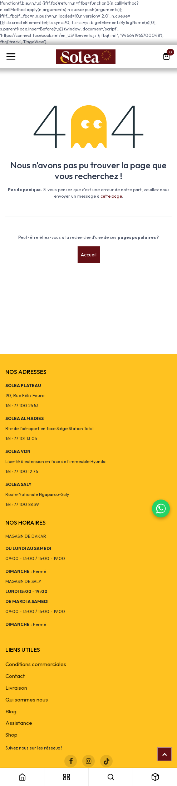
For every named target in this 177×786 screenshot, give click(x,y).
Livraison (16, 687)
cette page (111, 196)
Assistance (18, 722)
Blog (10, 711)
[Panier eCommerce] (166, 56)
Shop (11, 734)
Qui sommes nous (26, 699)
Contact (15, 675)
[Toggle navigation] (10, 56)
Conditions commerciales (35, 664)
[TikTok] (106, 761)
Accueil (89, 254)
